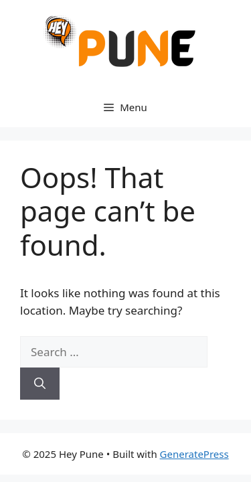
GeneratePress (194, 454)
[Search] (40, 384)
